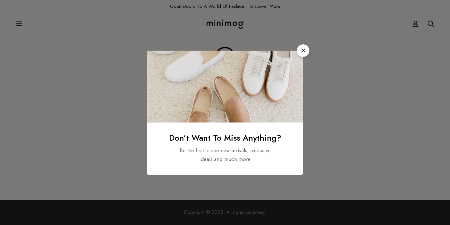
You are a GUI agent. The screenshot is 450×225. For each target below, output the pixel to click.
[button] (303, 50)
